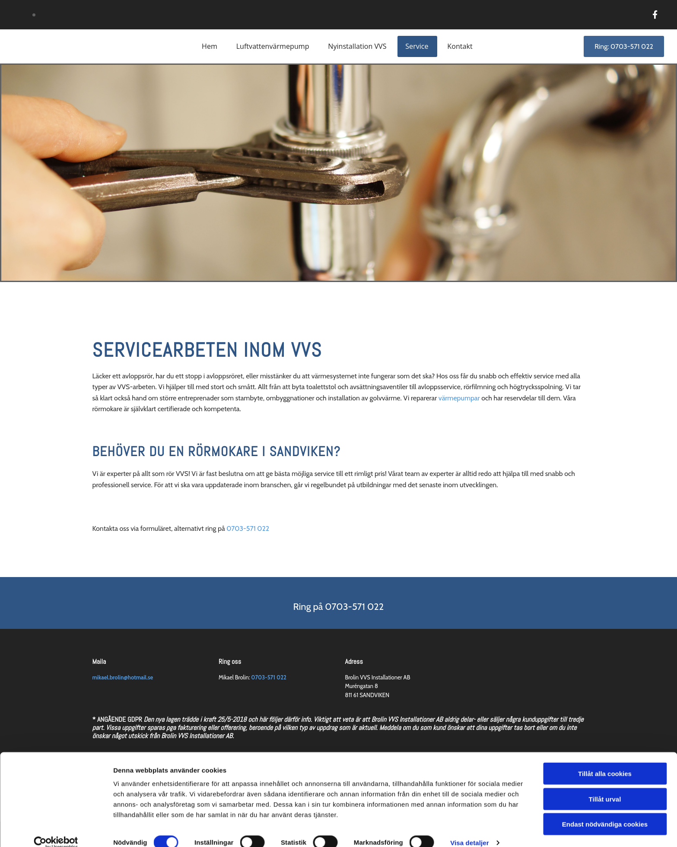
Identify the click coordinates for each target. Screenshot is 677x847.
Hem (209, 46)
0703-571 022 (247, 528)
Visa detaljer (469, 830)
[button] (624, 46)
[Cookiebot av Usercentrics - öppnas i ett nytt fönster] (56, 830)
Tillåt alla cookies (605, 761)
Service (417, 46)
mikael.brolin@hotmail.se (122, 677)
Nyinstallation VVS (357, 46)
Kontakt (460, 46)
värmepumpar (459, 398)
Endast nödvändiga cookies (605, 811)
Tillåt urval (605, 786)
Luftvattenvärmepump (272, 46)
